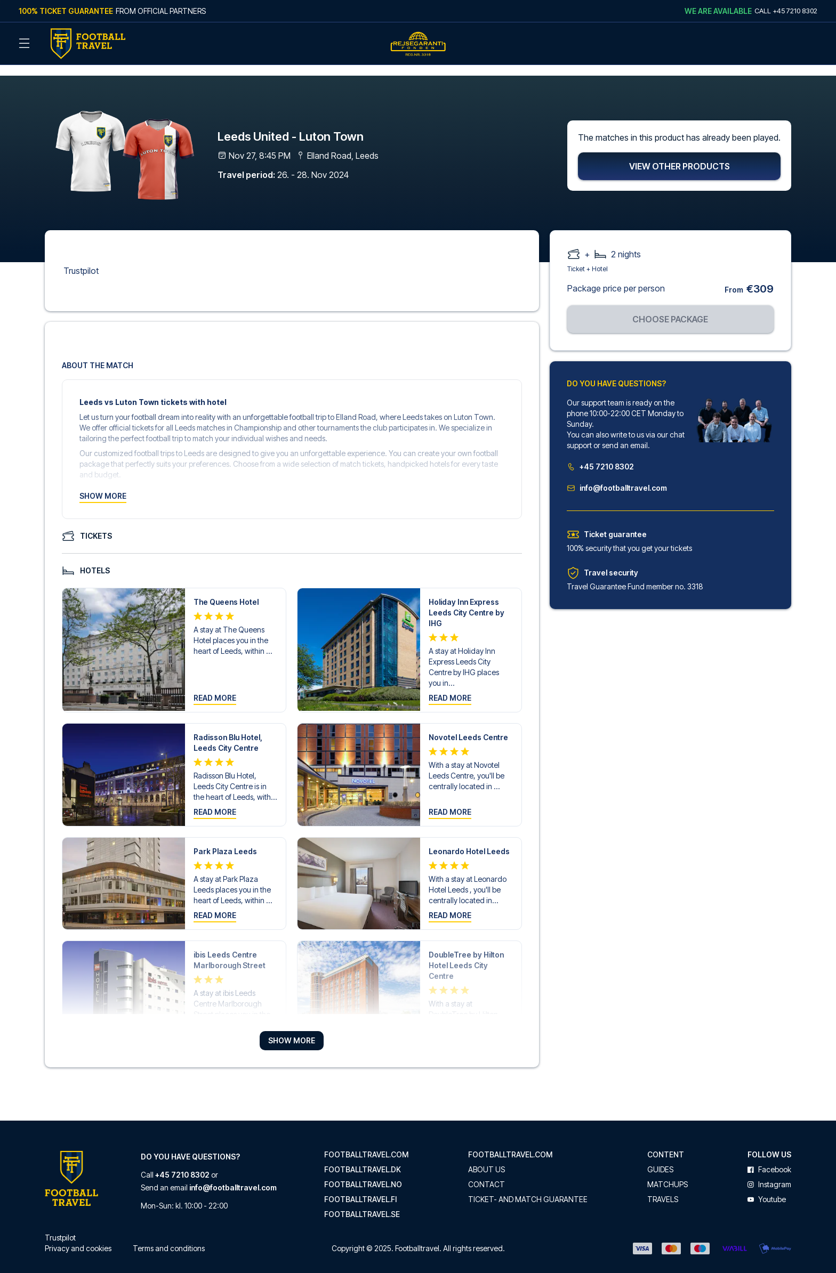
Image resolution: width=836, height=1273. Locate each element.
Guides (660, 1158)
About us (486, 1158)
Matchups (667, 1173)
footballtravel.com (366, 1143)
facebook (769, 1158)
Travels (662, 1187)
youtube (766, 1187)
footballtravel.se (362, 1202)
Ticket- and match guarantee (528, 1187)
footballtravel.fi (360, 1187)
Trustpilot (81, 259)
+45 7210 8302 (600, 454)
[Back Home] (88, 43)
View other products (679, 154)
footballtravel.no (363, 1173)
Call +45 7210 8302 (785, 10)
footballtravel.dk (362, 1158)
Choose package (670, 307)
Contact (486, 1173)
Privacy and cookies (78, 1236)
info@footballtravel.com (617, 476)
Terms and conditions (169, 1236)
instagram (769, 1173)
